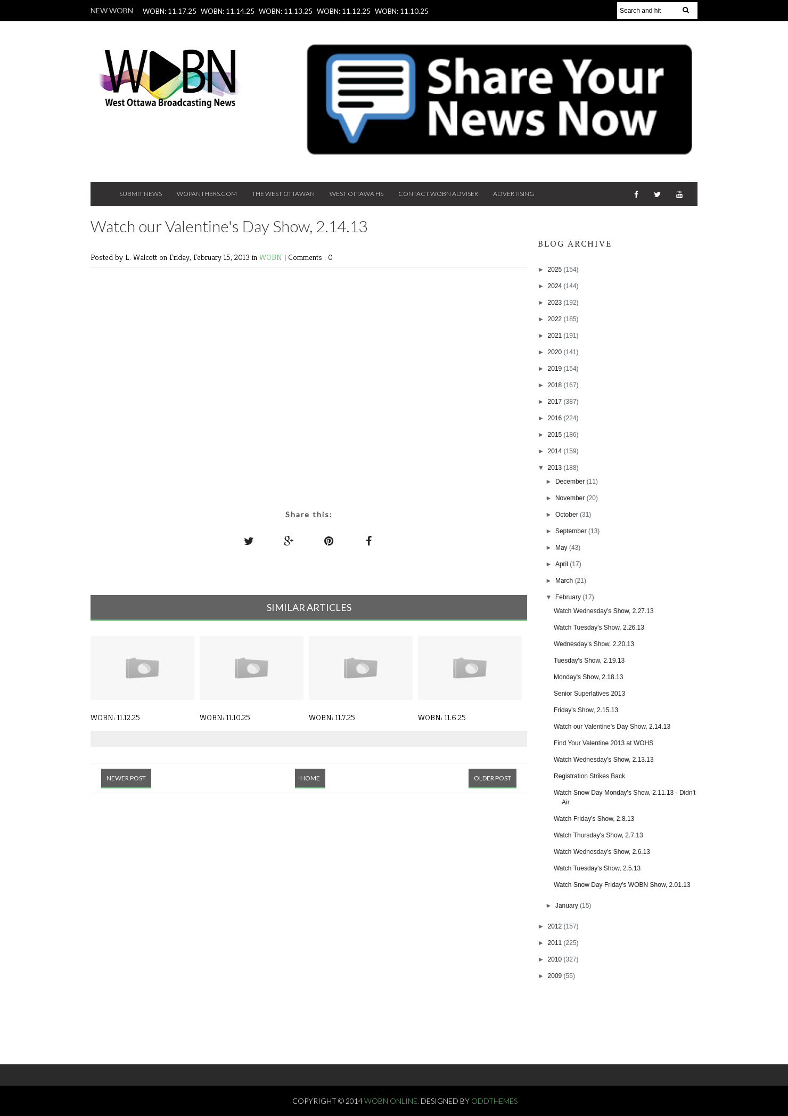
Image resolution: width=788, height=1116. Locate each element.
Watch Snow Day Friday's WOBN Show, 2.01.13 (622, 885)
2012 (556, 926)
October (567, 514)
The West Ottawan (283, 194)
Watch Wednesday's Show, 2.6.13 (602, 852)
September (571, 531)
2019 (556, 368)
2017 (556, 401)
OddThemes (494, 1100)
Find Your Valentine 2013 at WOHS (603, 743)
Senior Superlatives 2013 (589, 693)
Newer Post (126, 778)
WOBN (271, 257)
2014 (556, 451)
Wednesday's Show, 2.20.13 (594, 644)
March (565, 580)
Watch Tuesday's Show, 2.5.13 (597, 868)
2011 (556, 943)
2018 (556, 385)
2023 (556, 302)
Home (310, 778)
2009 (556, 976)
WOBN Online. (392, 1100)
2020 (556, 352)
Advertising (514, 194)
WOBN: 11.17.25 (169, 11)
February (568, 597)
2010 (556, 959)
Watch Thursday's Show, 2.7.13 (598, 835)
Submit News (140, 194)
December (571, 481)
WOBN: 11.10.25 (402, 11)
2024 (556, 286)
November (571, 498)
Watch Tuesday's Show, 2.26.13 (599, 627)
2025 (556, 269)
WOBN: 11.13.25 (286, 11)
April (562, 564)
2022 (556, 319)
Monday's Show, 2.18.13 (588, 677)
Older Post (492, 778)
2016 (556, 418)
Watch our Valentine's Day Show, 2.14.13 (612, 726)
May (562, 547)
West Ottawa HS (356, 194)
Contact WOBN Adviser (438, 194)
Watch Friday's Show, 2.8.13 (594, 818)
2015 (556, 434)
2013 (556, 467)
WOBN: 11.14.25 (228, 11)
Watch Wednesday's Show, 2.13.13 (604, 759)
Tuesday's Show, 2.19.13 (589, 660)
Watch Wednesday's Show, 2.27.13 (604, 611)
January (567, 905)
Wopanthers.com (207, 194)
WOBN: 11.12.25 (344, 11)
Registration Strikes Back (589, 776)
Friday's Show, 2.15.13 (586, 710)
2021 (556, 335)
